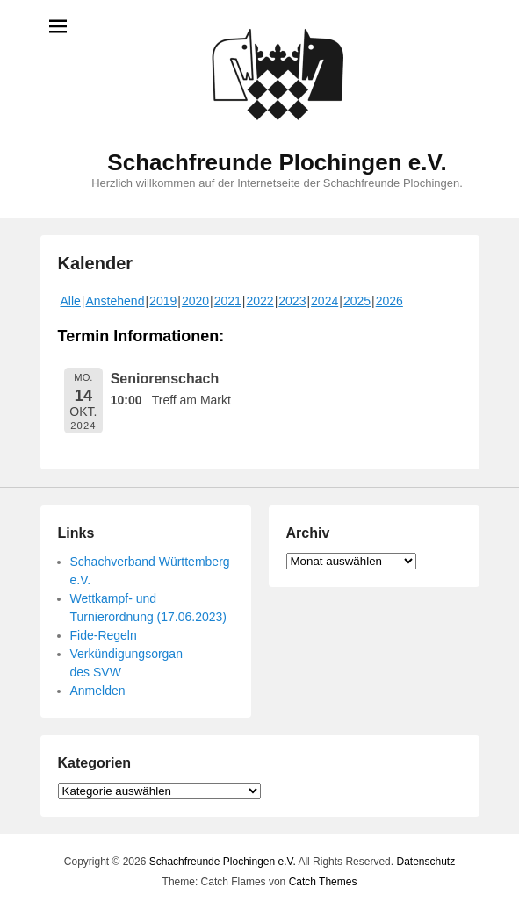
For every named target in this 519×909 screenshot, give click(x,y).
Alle (71, 301)
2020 (195, 301)
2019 (163, 301)
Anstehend (115, 301)
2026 (389, 301)
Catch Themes (323, 882)
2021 (227, 301)
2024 (324, 301)
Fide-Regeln (103, 635)
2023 (292, 301)
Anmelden (98, 691)
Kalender (95, 263)
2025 (357, 301)
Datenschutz (425, 861)
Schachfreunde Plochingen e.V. (276, 162)
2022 (259, 301)
